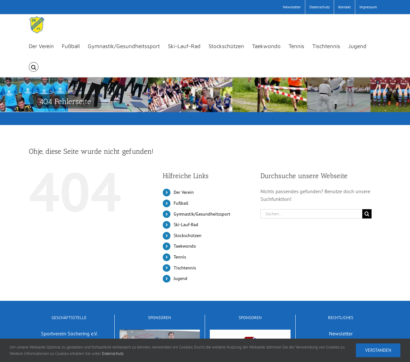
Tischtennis (185, 268)
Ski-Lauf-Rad (186, 224)
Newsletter (341, 333)
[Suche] (367, 213)
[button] (33, 66)
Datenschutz (113, 353)
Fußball (181, 203)
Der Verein (184, 192)
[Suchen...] (311, 213)
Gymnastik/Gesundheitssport (202, 214)
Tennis (180, 257)
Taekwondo (185, 246)
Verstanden (378, 350)
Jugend (180, 278)
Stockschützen (187, 235)
